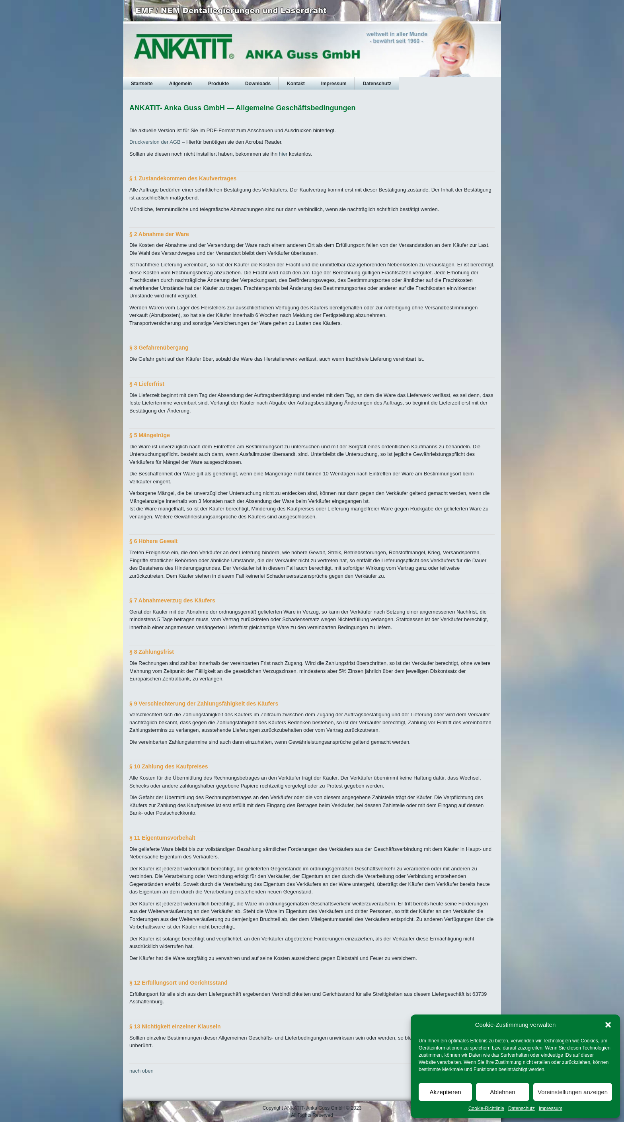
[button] (608, 1025)
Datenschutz (521, 1108)
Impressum (550, 1108)
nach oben (141, 1071)
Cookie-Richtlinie (486, 1108)
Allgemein (180, 83)
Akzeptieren (445, 1092)
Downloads (258, 83)
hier (283, 154)
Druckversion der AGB (155, 142)
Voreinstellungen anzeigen (573, 1092)
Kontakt (296, 83)
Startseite (142, 83)
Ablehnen (502, 1092)
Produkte (218, 83)
